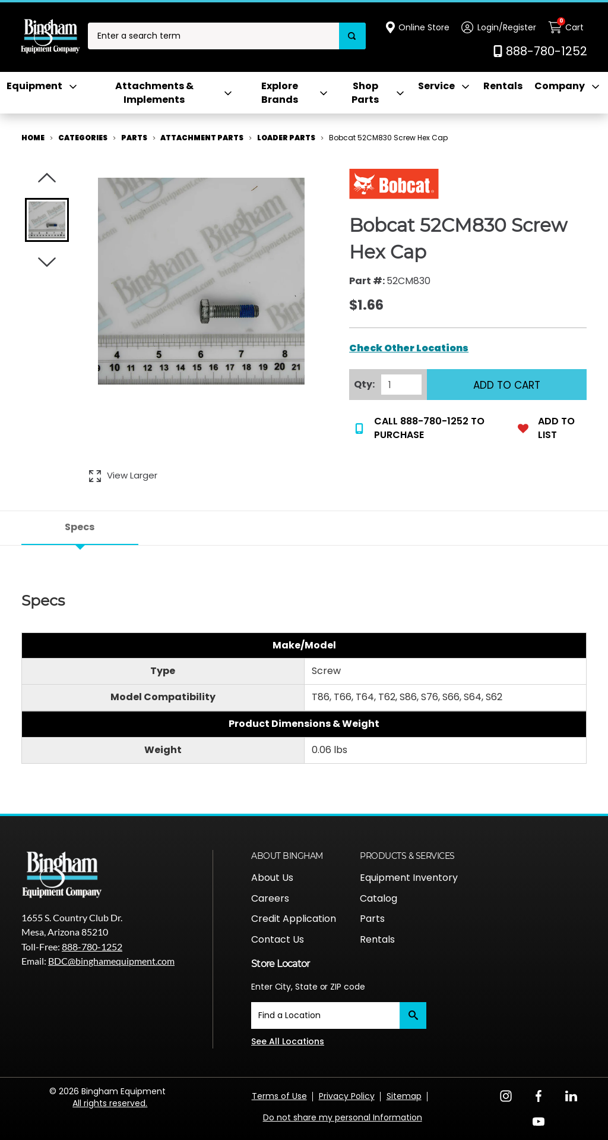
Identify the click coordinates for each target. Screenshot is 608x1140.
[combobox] (213, 36)
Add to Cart (506, 385)
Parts (372, 918)
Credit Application (293, 918)
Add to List (546, 428)
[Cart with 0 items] (567, 27)
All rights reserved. (109, 1103)
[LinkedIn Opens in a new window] (571, 1095)
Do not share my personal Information (342, 1117)
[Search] (352, 36)
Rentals (502, 86)
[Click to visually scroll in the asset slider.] (46, 178)
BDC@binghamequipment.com (111, 960)
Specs (79, 527)
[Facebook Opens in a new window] (538, 1095)
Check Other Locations (408, 348)
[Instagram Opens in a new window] (506, 1095)
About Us (272, 877)
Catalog (378, 898)
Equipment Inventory (409, 877)
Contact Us (277, 939)
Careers (270, 898)
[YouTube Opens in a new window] (538, 1121)
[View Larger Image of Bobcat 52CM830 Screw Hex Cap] (123, 476)
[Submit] (413, 1015)
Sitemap (404, 1096)
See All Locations (287, 1041)
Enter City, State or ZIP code (308, 987)
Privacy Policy (347, 1096)
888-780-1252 (92, 946)
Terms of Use (279, 1096)
